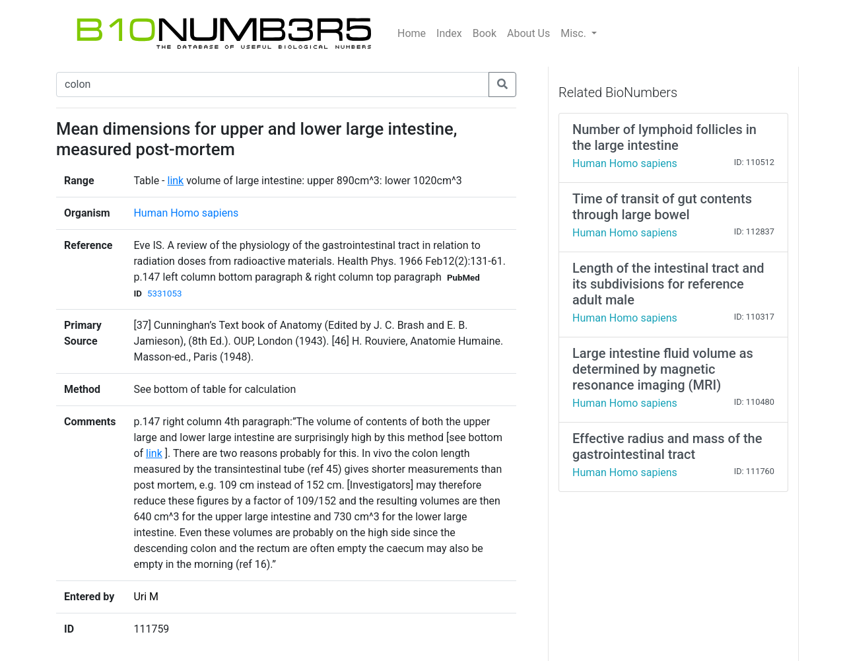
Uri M (145, 596)
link (176, 180)
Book (484, 33)
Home (411, 33)
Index (449, 33)
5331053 (164, 293)
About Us (528, 33)
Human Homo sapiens (185, 213)
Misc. (574, 33)
